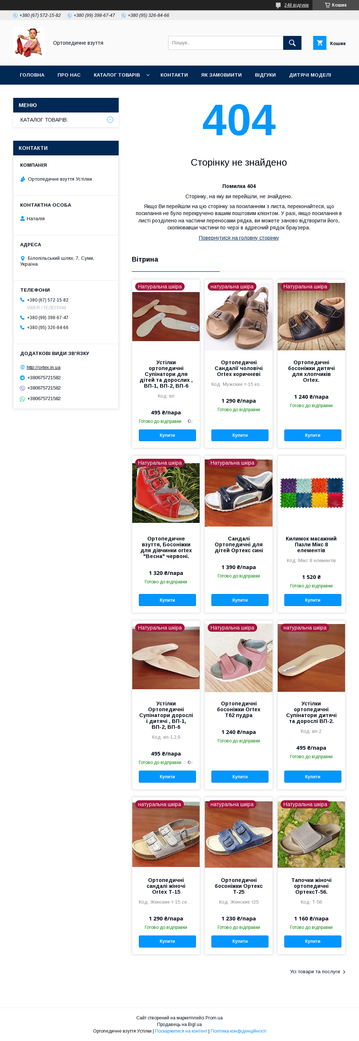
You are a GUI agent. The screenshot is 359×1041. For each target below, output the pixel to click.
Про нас (69, 75)
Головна (32, 75)
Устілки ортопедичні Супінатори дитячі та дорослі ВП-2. (311, 712)
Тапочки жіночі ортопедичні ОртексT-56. (311, 886)
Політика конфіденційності (238, 1031)
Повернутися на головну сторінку (239, 238)
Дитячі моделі (310, 75)
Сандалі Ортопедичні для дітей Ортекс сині (239, 544)
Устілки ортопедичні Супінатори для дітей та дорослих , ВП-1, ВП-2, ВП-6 (166, 374)
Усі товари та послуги (315, 971)
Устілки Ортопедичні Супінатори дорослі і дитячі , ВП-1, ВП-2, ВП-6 (166, 715)
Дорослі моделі (43, 94)
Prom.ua (214, 1017)
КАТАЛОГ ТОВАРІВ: (44, 120)
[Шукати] (292, 43)
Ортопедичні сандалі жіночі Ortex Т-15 (166, 886)
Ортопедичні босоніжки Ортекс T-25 (239, 886)
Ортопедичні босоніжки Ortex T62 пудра (238, 709)
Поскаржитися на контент (181, 1031)
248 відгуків (296, 5)
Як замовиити (221, 75)
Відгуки (265, 75)
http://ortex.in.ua (43, 367)
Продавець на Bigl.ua (179, 1024)
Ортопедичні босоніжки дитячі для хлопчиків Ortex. (311, 371)
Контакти (174, 75)
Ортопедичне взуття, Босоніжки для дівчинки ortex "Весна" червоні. (166, 547)
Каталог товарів (117, 75)
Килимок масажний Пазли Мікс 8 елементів (311, 544)
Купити (167, 435)
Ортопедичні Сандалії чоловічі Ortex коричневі (239, 368)
